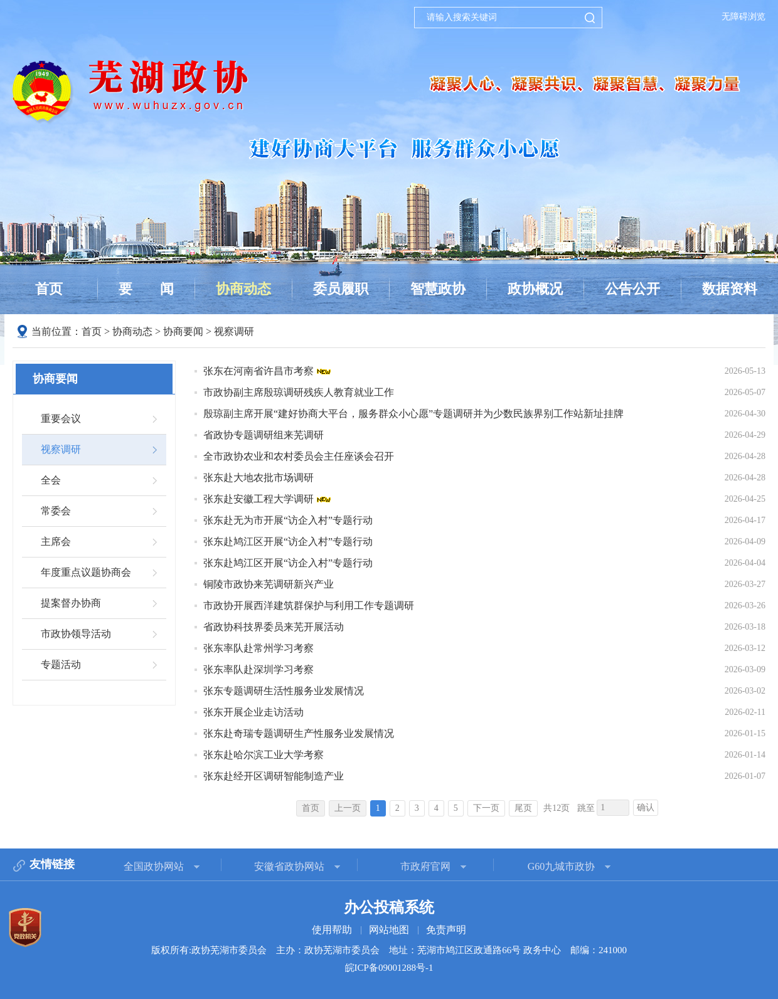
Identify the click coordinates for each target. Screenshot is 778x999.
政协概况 (535, 289)
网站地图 (389, 929)
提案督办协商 (71, 603)
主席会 (56, 541)
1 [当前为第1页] (378, 808)
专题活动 (61, 664)
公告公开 (632, 289)
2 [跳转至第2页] (397, 808)
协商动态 (243, 289)
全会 (51, 480)
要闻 (146, 289)
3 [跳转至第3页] (417, 808)
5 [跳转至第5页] (456, 808)
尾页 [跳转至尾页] (523, 808)
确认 (645, 807)
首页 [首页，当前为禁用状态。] (310, 808)
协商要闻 (183, 331)
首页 (49, 289)
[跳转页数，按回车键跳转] (613, 808)
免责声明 (446, 929)
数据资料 (729, 289)
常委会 (56, 510)
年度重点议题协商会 (86, 572)
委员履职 (340, 289)
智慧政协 (438, 289)
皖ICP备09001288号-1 (389, 968)
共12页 (556, 808)
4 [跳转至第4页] (436, 808)
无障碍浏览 (743, 16)
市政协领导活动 (76, 633)
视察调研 (234, 331)
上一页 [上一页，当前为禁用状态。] (347, 808)
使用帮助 (332, 929)
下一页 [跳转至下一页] (486, 808)
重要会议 (61, 418)
